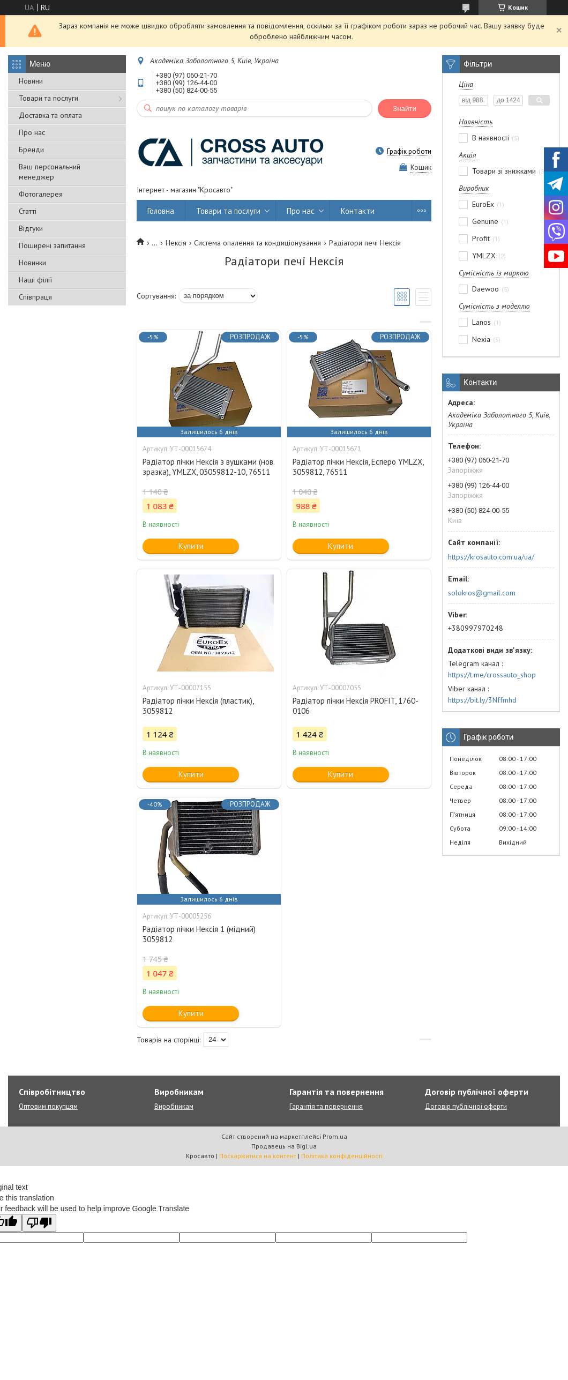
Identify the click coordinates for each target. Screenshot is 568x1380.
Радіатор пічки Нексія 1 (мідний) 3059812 (199, 934)
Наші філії (35, 280)
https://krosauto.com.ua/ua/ (491, 557)
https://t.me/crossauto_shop (492, 675)
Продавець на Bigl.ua (284, 1146)
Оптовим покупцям (48, 1106)
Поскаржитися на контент (257, 1156)
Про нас (32, 132)
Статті (27, 211)
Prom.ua (335, 1136)
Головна (160, 211)
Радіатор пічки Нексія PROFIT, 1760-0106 (355, 706)
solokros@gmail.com (481, 593)
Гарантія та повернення (326, 1106)
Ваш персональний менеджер (49, 172)
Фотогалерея (41, 194)
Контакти (358, 211)
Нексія (176, 243)
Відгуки (31, 228)
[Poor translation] (39, 1223)
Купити (191, 546)
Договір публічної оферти (466, 1106)
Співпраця (35, 297)
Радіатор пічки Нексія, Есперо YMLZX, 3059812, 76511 (358, 467)
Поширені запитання (52, 245)
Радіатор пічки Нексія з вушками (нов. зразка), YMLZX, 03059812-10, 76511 (208, 467)
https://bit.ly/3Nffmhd (482, 700)
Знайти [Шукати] (404, 109)
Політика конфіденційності (342, 1156)
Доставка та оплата (50, 115)
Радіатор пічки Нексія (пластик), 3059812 (198, 706)
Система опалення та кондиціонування (257, 243)
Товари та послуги (48, 98)
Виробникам (173, 1106)
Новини (31, 81)
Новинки (32, 262)
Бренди (31, 149)
